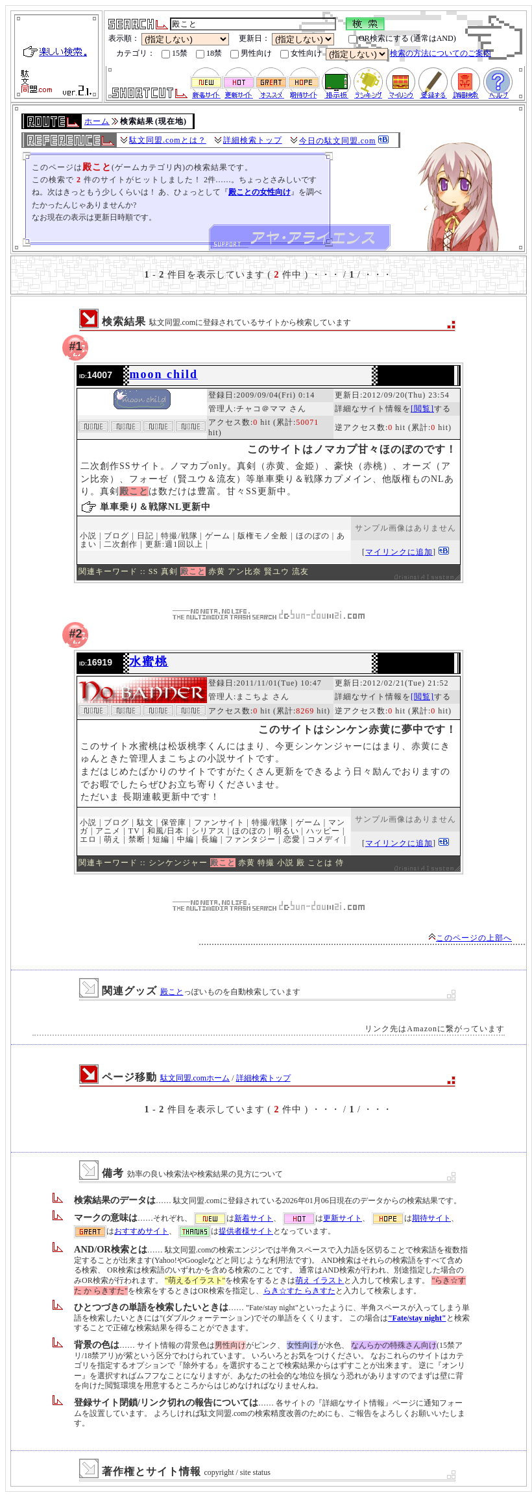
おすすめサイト (141, 1231)
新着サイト (253, 1218)
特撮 (266, 862)
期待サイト (431, 1218)
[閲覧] (422, 408)
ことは (320, 862)
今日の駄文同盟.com (337, 140)
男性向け (251, 53)
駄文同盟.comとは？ (167, 140)
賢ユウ (276, 571)
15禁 (174, 53)
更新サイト (342, 1218)
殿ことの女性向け (259, 192)
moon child (163, 374)
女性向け (301, 53)
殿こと (172, 991)
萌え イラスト (319, 1280)
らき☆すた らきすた (299, 1290)
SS (153, 571)
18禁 (209, 53)
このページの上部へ (470, 937)
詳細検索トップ (252, 140)
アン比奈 (244, 571)
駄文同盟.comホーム (195, 1078)
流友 (300, 571)
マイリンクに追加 (399, 552)
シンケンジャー (178, 862)
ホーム (97, 121)
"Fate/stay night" (417, 1318)
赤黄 (216, 571)
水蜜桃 (148, 661)
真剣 (169, 571)
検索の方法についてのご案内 (440, 53)
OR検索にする (378, 38)
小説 (285, 862)
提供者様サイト (246, 1231)
